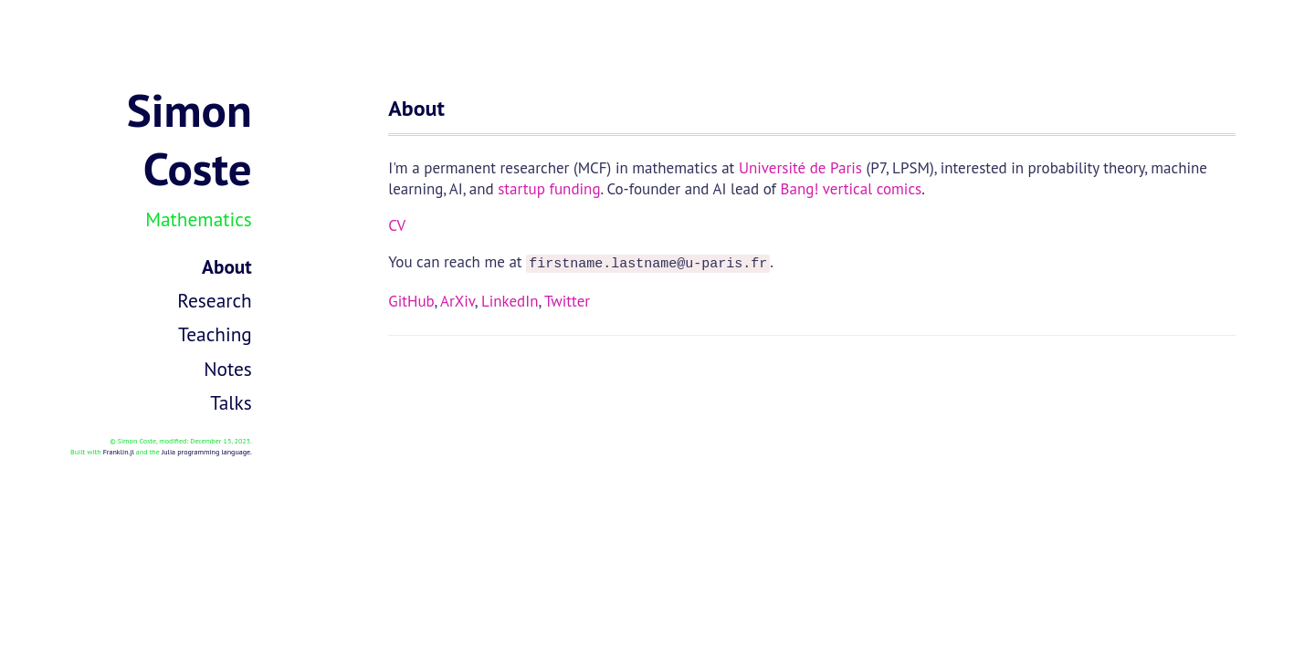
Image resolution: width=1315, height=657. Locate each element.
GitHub (411, 298)
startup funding (549, 189)
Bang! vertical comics (851, 189)
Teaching (215, 334)
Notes (228, 368)
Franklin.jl (118, 451)
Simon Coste (189, 138)
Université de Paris (800, 168)
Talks (231, 402)
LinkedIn (510, 298)
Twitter (567, 298)
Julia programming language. (207, 451)
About (227, 266)
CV (396, 225)
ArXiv (457, 298)
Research (214, 300)
